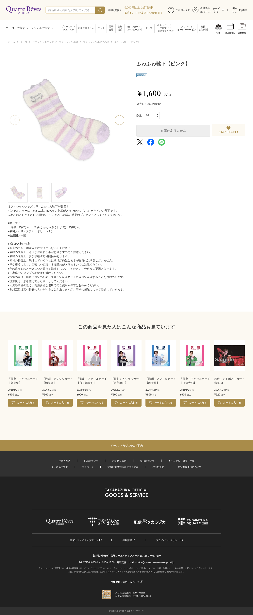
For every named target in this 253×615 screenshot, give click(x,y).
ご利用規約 (158, 467)
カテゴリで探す (15, 27)
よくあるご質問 (59, 467)
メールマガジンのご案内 (126, 445)
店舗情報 (242, 33)
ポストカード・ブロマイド (165, 28)
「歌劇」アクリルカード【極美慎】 (57, 380)
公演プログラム (86, 28)
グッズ (148, 28)
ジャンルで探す (40, 27)
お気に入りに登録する (228, 132)
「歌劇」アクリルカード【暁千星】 (160, 380)
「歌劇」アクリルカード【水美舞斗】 (126, 380)
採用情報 (127, 540)
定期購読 (120, 28)
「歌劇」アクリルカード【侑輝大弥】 (195, 380)
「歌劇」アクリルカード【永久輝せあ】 (92, 380)
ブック (101, 28)
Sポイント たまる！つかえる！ (144, 12)
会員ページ (88, 467)
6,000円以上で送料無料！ (140, 7)
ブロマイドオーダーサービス (186, 28)
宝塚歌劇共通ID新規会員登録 (123, 467)
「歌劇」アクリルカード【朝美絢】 (23, 380)
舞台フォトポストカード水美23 (229, 380)
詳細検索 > (114, 10)
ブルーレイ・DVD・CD (68, 28)
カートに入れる (26, 402)
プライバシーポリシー (168, 540)
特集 (218, 33)
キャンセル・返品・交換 (181, 461)
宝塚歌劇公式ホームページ (125, 582)
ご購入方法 (64, 461)
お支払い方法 (119, 461)
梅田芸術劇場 (203, 28)
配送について (91, 461)
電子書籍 (111, 28)
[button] (120, 120)
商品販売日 (230, 33)
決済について (147, 461)
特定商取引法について (190, 467)
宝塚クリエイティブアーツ (84, 540)
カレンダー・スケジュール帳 (134, 28)
